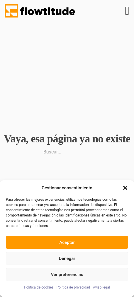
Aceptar (67, 242)
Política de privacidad (73, 287)
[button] (125, 188)
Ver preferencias (67, 274)
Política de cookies (39, 287)
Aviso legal (101, 287)
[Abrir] (127, 11)
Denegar (67, 258)
